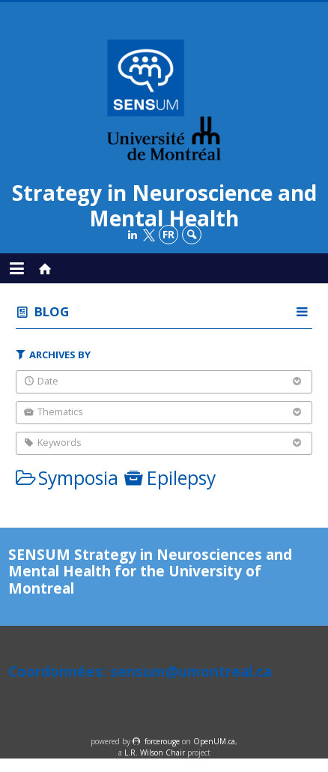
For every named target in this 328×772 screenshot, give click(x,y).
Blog (51, 311)
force (162, 741)
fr (168, 234)
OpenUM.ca (214, 741)
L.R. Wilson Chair (154, 752)
